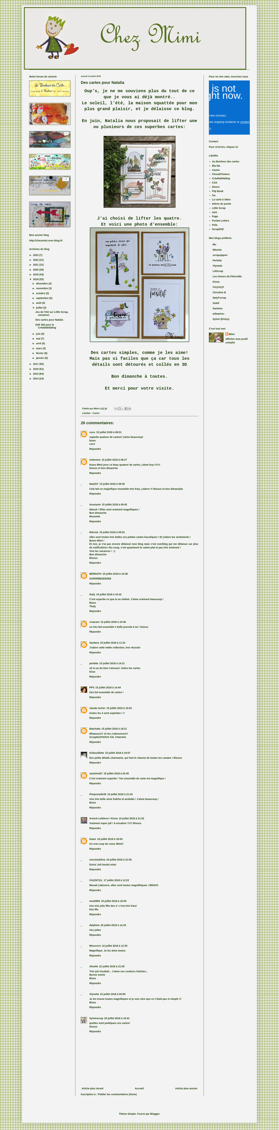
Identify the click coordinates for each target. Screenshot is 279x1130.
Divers (216, 186)
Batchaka (94, 728)
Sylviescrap (96, 1018)
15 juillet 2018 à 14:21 (112, 663)
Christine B (219, 292)
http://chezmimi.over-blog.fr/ (46, 240)
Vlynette (94, 994)
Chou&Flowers (221, 174)
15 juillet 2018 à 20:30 (116, 773)
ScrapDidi (218, 229)
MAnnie (93, 532)
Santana (94, 642)
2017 (36, 364)
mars (39, 348)
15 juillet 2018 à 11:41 (112, 642)
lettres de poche (221, 203)
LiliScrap (218, 271)
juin (38, 333)
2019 (36, 274)
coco (92, 432)
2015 (36, 373)
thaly (92, 594)
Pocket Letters (220, 220)
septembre (42, 298)
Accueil (139, 1088)
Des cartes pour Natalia (49, 319)
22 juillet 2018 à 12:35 (114, 945)
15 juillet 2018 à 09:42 (114, 504)
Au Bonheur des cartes (225, 161)
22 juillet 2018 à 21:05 (111, 966)
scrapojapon (220, 255)
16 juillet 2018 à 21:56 (119, 859)
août (39, 302)
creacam (94, 622)
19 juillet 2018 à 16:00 (113, 901)
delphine (94, 925)
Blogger (154, 1113)
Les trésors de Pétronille (227, 276)
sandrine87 (95, 773)
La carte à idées (221, 199)
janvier (40, 358)
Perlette (217, 260)
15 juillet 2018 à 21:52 (131, 818)
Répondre (95, 448)
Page (215, 216)
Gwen (92, 839)
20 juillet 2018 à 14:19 (113, 925)
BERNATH (95, 573)
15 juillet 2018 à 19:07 (117, 752)
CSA (214, 182)
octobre (41, 293)
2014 (36, 378)
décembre (42, 283)
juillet (39, 307)
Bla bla (216, 165)
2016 (36, 369)
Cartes (96, 413)
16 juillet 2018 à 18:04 (109, 839)
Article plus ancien (186, 1088)
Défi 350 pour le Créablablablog (45, 326)
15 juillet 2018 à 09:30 (112, 483)
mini (214, 212)
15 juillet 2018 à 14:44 (108, 687)
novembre (42, 288)
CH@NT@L (96, 880)
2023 (36, 255)
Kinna (216, 281)
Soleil (216, 303)
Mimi (232, 334)
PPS (91, 687)
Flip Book (217, 191)
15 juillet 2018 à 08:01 (109, 432)
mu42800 (94, 901)
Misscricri (95, 945)
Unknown (95, 459)
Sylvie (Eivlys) (221, 319)
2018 (36, 279)
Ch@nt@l (218, 287)
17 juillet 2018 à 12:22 (116, 880)
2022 (36, 259)
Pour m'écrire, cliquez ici (223, 146)
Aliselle (93, 966)
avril (39, 343)
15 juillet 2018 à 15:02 (119, 708)
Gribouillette (96, 752)
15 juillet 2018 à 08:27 (114, 459)
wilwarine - (219, 313)
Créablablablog (221, 178)
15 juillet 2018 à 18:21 (114, 728)
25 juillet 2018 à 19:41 (117, 1018)
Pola (214, 224)
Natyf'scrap (219, 297)
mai (38, 338)
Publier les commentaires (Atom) (117, 1094)
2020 (36, 269)
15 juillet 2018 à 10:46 (113, 622)
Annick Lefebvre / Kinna (103, 818)
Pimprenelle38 (97, 794)
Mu (214, 244)
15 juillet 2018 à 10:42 (109, 594)
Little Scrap (219, 208)
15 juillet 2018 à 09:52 (112, 532)
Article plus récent (92, 1088)
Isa (213, 195)
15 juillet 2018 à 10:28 (115, 573)
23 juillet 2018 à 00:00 (112, 994)
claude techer (97, 708)
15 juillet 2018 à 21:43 (120, 794)
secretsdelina (97, 859)
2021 (36, 264)
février (40, 353)
